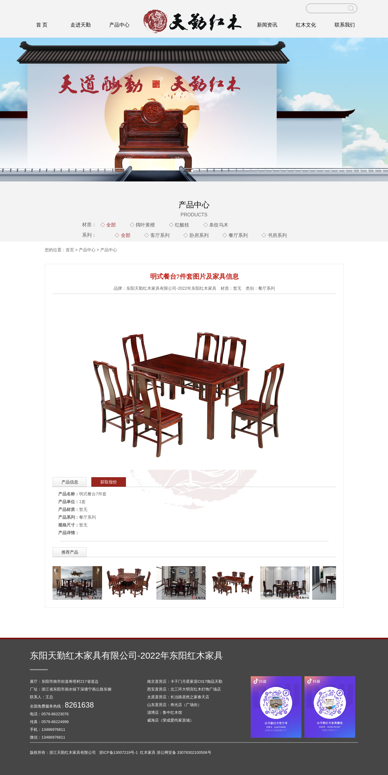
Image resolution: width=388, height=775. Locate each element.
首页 (70, 249)
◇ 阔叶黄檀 (142, 224)
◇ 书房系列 (274, 235)
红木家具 (147, 752)
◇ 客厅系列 (156, 235)
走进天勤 (80, 25)
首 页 (42, 25)
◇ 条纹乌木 (215, 224)
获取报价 (108, 482)
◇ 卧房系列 (195, 235)
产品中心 (119, 25)
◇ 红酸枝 (179, 224)
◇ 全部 (108, 224)
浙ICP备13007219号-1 (118, 752)
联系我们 (345, 25)
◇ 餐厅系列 (234, 235)
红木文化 (306, 25)
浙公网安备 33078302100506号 (184, 752)
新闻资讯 (267, 25)
